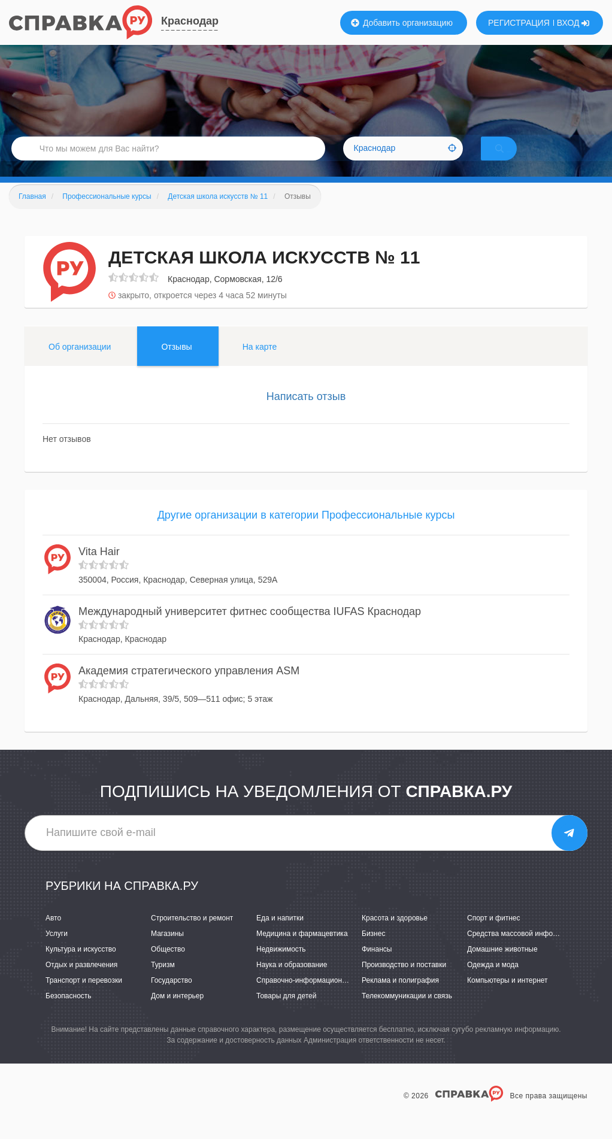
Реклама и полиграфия (400, 996)
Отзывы (176, 362)
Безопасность (69, 1011)
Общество (168, 965)
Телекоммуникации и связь (407, 1011)
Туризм (163, 980)
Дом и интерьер (177, 1011)
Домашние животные (502, 965)
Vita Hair (99, 568)
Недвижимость (281, 965)
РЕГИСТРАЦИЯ (519, 23)
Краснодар (190, 21)
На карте (260, 362)
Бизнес (373, 949)
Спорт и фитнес (493, 933)
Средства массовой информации (522, 949)
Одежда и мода (493, 980)
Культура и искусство (81, 965)
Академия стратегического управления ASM (188, 687)
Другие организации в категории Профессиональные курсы (306, 531)
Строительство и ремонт (192, 933)
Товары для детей (286, 1011)
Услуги (57, 949)
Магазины (167, 949)
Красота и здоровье (395, 933)
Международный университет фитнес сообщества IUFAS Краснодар (249, 627)
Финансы (377, 965)
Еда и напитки (280, 933)
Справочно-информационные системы (321, 996)
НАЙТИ (516, 158)
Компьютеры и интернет (507, 996)
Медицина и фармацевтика (302, 949)
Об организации (80, 362)
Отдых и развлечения (81, 980)
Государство (171, 996)
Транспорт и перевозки (84, 996)
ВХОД (573, 23)
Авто (53, 933)
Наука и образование (291, 980)
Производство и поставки (404, 980)
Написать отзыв (306, 412)
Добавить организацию (402, 23)
